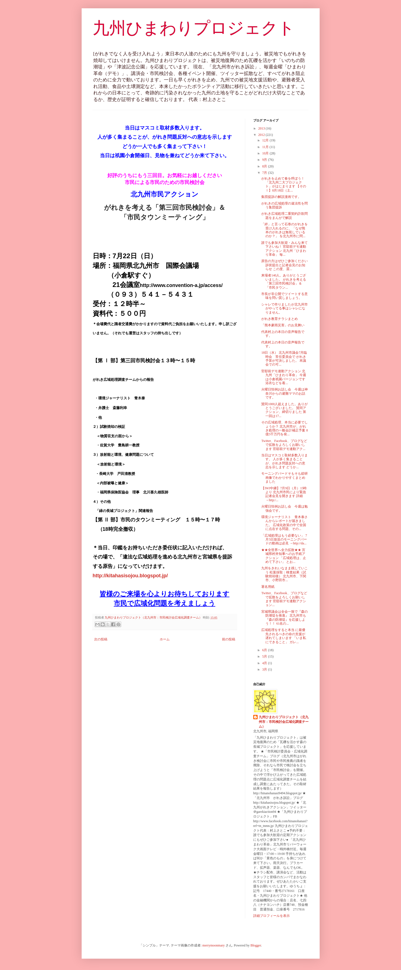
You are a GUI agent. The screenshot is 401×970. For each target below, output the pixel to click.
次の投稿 (100, 639)
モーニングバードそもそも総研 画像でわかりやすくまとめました (286, 477)
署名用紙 (268, 587)
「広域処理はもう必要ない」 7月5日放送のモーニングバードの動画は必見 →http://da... (284, 539)
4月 (265, 663)
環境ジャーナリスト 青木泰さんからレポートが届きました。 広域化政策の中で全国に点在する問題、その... (284, 523)
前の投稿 (228, 639)
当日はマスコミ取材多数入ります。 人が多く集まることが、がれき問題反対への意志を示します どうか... (284, 461)
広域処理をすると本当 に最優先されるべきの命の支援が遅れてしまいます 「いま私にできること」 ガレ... (283, 636)
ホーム (165, 639)
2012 (262, 135)
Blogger (255, 945)
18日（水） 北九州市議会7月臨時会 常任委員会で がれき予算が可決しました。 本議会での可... (284, 358)
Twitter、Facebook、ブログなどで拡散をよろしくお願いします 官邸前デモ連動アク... (284, 445)
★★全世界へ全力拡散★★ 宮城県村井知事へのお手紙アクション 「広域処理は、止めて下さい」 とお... (283, 556)
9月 (265, 160)
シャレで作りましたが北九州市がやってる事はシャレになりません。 (284, 308)
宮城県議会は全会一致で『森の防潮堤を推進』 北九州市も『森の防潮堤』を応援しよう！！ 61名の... (284, 617)
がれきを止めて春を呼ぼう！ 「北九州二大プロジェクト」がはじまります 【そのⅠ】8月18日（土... (283, 184)
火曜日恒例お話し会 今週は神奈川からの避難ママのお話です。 (284, 393)
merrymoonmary (213, 945)
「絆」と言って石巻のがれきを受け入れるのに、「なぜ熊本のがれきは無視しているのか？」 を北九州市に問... (284, 230)
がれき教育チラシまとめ (279, 319)
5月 (265, 656)
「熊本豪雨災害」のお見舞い (282, 325)
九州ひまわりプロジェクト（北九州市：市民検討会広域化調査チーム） (284, 721)
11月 (266, 147)
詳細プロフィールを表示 (271, 916)
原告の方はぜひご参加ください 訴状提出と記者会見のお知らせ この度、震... (284, 265)
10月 (266, 153)
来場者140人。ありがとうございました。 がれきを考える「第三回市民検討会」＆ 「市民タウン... (283, 281)
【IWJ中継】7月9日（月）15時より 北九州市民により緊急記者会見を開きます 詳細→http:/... (284, 494)
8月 (265, 166)
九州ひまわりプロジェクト (194, 28)
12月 (266, 140)
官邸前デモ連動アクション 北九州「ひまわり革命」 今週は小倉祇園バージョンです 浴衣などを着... (283, 377)
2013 (262, 128)
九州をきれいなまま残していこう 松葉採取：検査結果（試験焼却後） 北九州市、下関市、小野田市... (284, 574)
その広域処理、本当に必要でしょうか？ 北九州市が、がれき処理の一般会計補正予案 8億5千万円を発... (284, 428)
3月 (265, 669)
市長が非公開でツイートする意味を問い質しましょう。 (284, 296)
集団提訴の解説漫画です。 (281, 197)
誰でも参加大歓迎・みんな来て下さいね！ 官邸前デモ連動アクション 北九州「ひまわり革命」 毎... (284, 249)
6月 (265, 650)
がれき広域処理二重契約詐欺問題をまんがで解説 (284, 215)
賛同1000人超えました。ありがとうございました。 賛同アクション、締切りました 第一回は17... (284, 410)
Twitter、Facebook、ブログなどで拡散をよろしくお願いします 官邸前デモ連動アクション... (284, 599)
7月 (265, 173)
